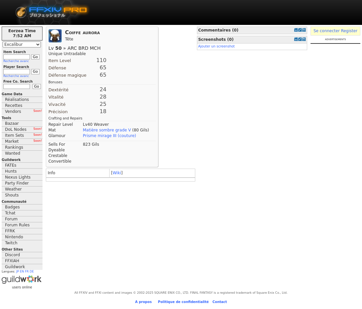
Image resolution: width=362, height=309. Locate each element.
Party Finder (17, 183)
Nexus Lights (18, 177)
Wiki (117, 173)
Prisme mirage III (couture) (109, 135)
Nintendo (14, 237)
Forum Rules (17, 225)
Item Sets (23, 135)
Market (23, 141)
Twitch (11, 243)
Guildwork (15, 267)
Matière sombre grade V (107, 130)
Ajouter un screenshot (216, 46)
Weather (13, 189)
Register (349, 31)
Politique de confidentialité (183, 302)
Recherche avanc (16, 61)
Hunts (11, 171)
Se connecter (327, 31)
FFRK (10, 231)
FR (27, 271)
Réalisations (17, 99)
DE (32, 271)
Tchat (10, 213)
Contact (220, 302)
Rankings (14, 147)
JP (17, 271)
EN (22, 271)
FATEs (10, 165)
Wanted (12, 153)
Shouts (12, 195)
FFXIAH (12, 261)
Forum (11, 219)
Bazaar (12, 123)
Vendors (23, 111)
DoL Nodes (23, 129)
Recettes (13, 105)
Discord (12, 255)
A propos (143, 302)
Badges (12, 207)
